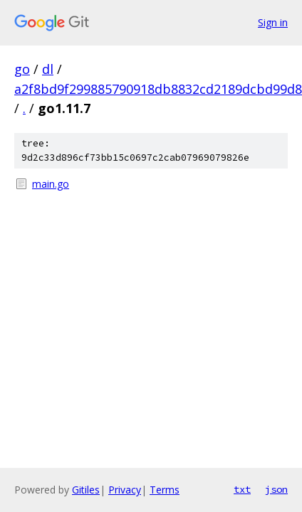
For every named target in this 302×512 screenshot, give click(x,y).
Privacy (124, 489)
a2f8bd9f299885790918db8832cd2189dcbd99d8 (158, 88)
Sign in (273, 22)
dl (47, 69)
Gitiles (86, 489)
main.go (50, 184)
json (276, 489)
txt (242, 489)
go (22, 69)
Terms (164, 489)
